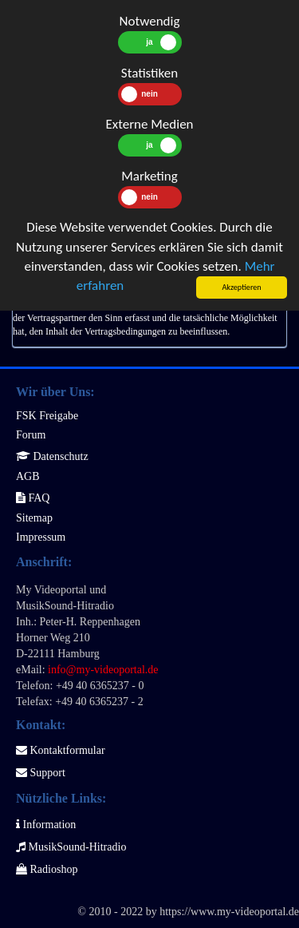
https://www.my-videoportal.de (229, 912)
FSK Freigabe (47, 416)
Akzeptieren (241, 287)
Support (40, 773)
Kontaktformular (60, 750)
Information (46, 825)
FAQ (32, 498)
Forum (30, 435)
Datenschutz (52, 456)
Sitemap (34, 518)
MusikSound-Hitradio (71, 847)
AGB (28, 476)
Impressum (40, 537)
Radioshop (46, 869)
